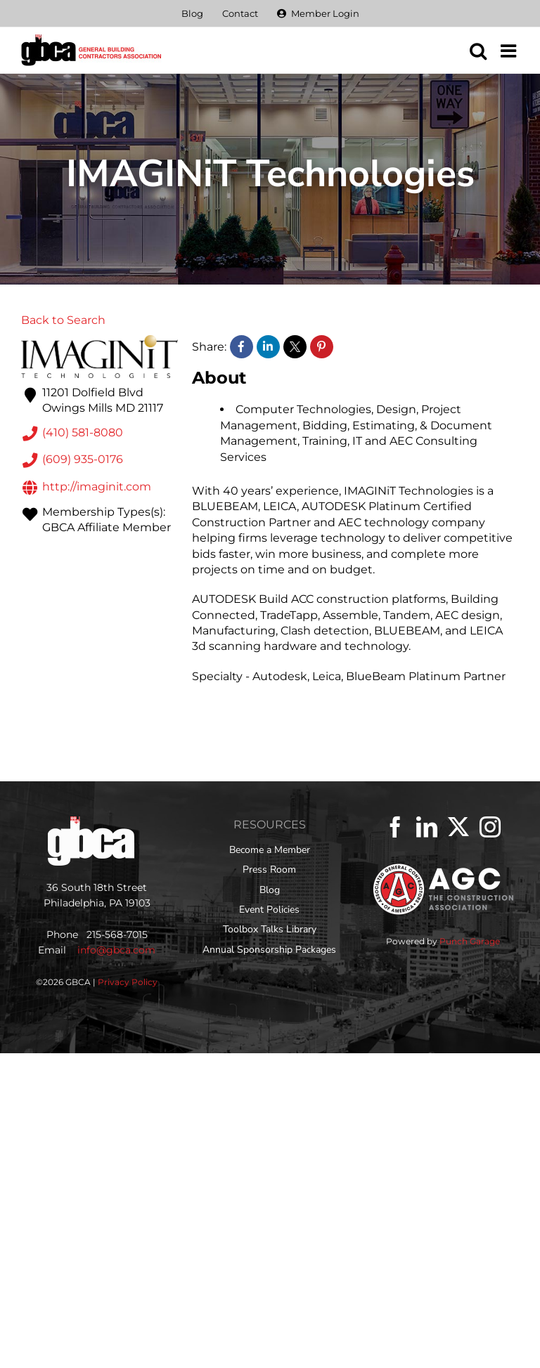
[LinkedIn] (426, 827)
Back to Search (63, 320)
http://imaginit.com (86, 487)
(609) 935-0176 (72, 460)
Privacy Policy (128, 982)
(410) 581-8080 (72, 433)
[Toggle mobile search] (478, 50)
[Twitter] (458, 827)
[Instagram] (490, 827)
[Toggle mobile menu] (510, 50)
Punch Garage (469, 941)
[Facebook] (395, 827)
